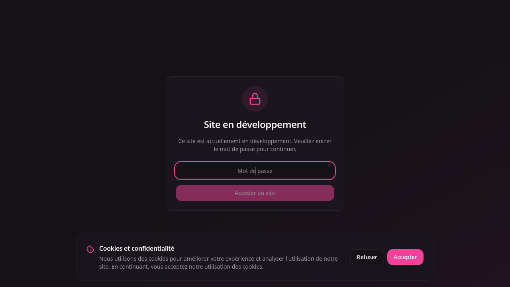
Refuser (367, 257)
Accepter (405, 257)
